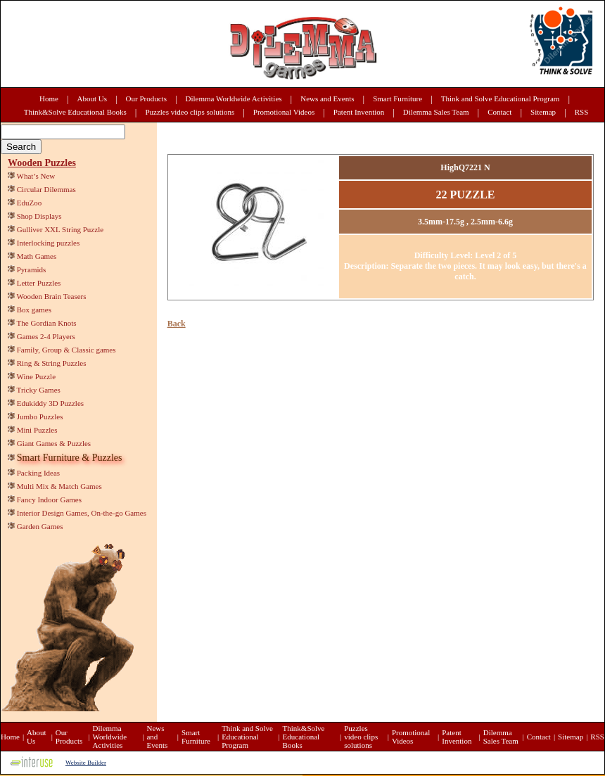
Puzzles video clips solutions (189, 112)
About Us (92, 98)
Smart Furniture (397, 98)
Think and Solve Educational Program (500, 98)
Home (48, 98)
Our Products (146, 98)
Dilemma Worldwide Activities (234, 98)
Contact (499, 112)
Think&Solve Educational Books (75, 112)
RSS (582, 112)
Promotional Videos (283, 112)
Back (176, 324)
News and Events (327, 98)
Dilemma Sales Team (436, 112)
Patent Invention (358, 112)
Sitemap (543, 112)
